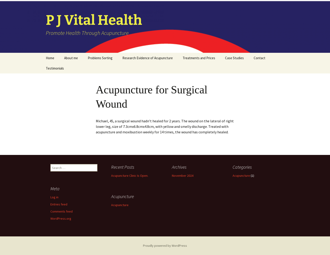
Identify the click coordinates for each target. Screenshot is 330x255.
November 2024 (182, 176)
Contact (259, 58)
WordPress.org (60, 218)
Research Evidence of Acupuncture (147, 58)
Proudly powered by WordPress (165, 246)
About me (71, 58)
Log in (54, 197)
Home (50, 58)
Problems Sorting (100, 58)
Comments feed (61, 211)
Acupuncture (241, 176)
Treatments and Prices (199, 58)
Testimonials (55, 68)
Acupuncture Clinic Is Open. (129, 176)
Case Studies (234, 58)
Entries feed (58, 204)
